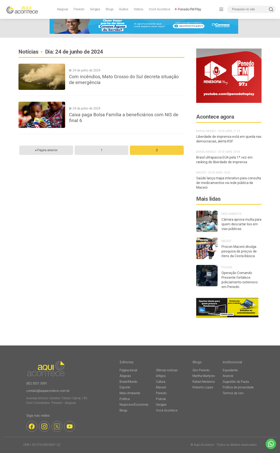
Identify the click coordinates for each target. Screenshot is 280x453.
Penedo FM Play (189, 9)
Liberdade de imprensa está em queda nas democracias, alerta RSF (229, 139)
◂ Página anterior (46, 150)
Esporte (125, 387)
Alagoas (62, 9)
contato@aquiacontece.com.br (48, 391)
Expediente (230, 370)
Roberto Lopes (202, 387)
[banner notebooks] (227, 317)
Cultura (160, 382)
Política (125, 399)
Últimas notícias (167, 370)
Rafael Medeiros (203, 382)
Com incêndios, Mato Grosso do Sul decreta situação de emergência (124, 79)
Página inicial (128, 370)
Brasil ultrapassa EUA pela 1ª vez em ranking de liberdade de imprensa (224, 159)
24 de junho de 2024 (86, 70)
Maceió (161, 387)
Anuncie (228, 376)
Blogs (110, 9)
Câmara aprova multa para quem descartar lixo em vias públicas (241, 224)
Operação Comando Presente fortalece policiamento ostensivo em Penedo (239, 280)
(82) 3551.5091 (36, 383)
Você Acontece (159, 9)
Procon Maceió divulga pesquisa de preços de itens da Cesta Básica (239, 251)
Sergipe (95, 9)
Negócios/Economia (134, 404)
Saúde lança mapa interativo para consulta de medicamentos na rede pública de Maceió (228, 182)
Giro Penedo (201, 370)
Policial (161, 399)
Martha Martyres (203, 376)
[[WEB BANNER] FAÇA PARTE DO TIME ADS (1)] (144, 33)
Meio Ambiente (130, 393)
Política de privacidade (238, 387)
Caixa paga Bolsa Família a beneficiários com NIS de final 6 (123, 117)
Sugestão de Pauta (236, 382)
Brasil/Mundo (128, 382)
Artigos (161, 376)
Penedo (79, 9)
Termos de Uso (233, 393)
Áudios (123, 9)
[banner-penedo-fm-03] (229, 102)
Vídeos (138, 9)
